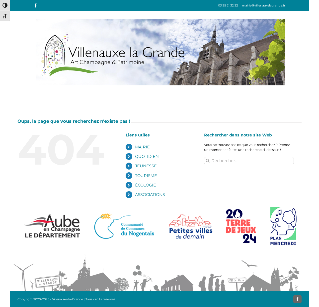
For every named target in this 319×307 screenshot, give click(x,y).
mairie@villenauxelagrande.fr (263, 5)
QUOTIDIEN (147, 156)
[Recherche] (207, 160)
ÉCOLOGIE (145, 185)
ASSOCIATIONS (150, 194)
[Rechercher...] (249, 160)
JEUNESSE (146, 166)
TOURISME (146, 175)
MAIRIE (142, 147)
